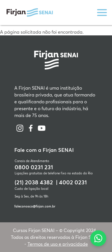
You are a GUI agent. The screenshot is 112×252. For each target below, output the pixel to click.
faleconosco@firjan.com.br (34, 206)
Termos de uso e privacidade (57, 244)
